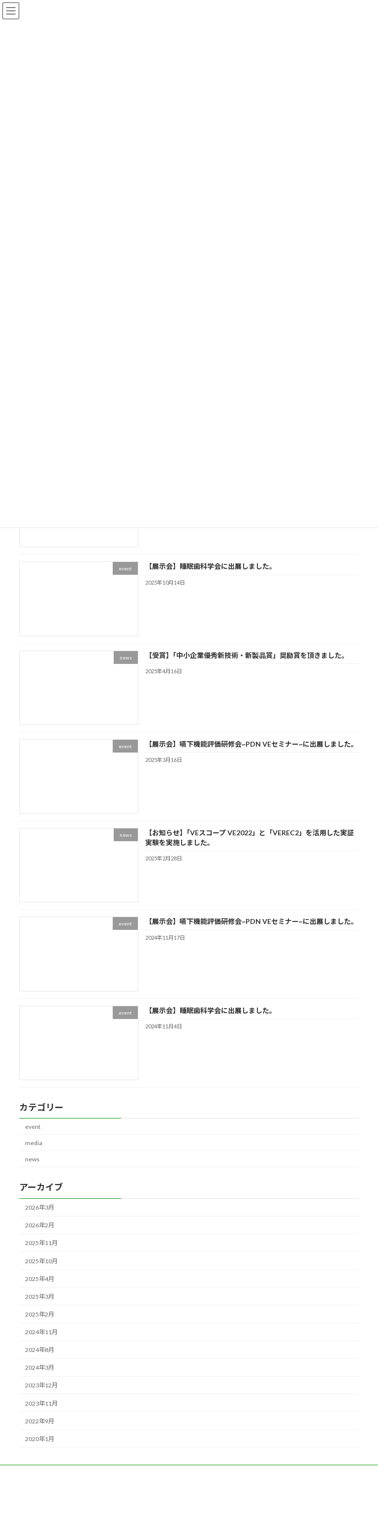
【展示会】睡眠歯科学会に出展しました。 (210, 566)
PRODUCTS (79, 1474)
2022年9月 (39, 1420)
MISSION (168, 1474)
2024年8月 (39, 1349)
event (32, 1126)
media (33, 1143)
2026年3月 (39, 1207)
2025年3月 (39, 1296)
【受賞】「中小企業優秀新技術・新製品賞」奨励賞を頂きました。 (246, 655)
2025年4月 (39, 1278)
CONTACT (261, 1474)
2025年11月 (41, 1243)
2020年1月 (39, 1439)
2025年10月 (41, 1260)
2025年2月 (39, 1314)
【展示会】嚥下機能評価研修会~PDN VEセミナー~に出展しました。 (251, 744)
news (32, 1159)
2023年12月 (41, 1385)
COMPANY (213, 1474)
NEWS (37, 1474)
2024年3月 (39, 1367)
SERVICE (125, 1474)
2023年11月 (41, 1403)
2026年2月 (39, 1225)
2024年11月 (41, 1332)
